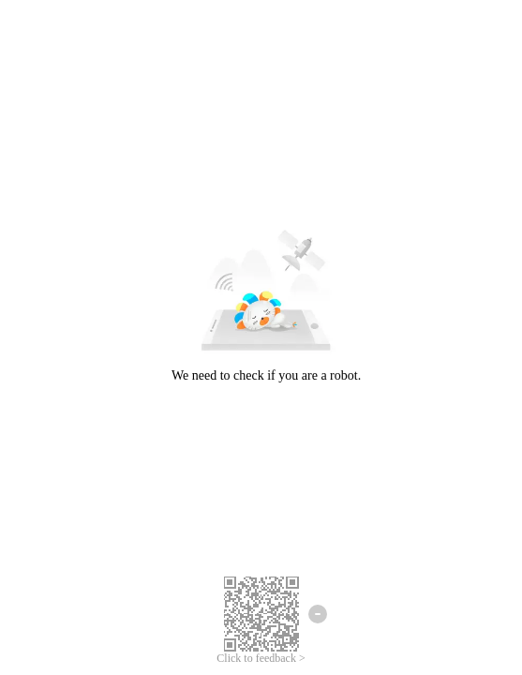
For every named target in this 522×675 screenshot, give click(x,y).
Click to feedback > (260, 658)
